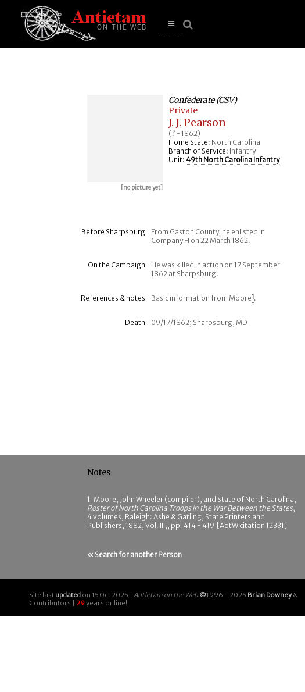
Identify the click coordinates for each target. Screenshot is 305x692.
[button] (171, 24)
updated (68, 595)
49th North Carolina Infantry (232, 159)
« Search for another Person (134, 554)
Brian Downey (269, 595)
